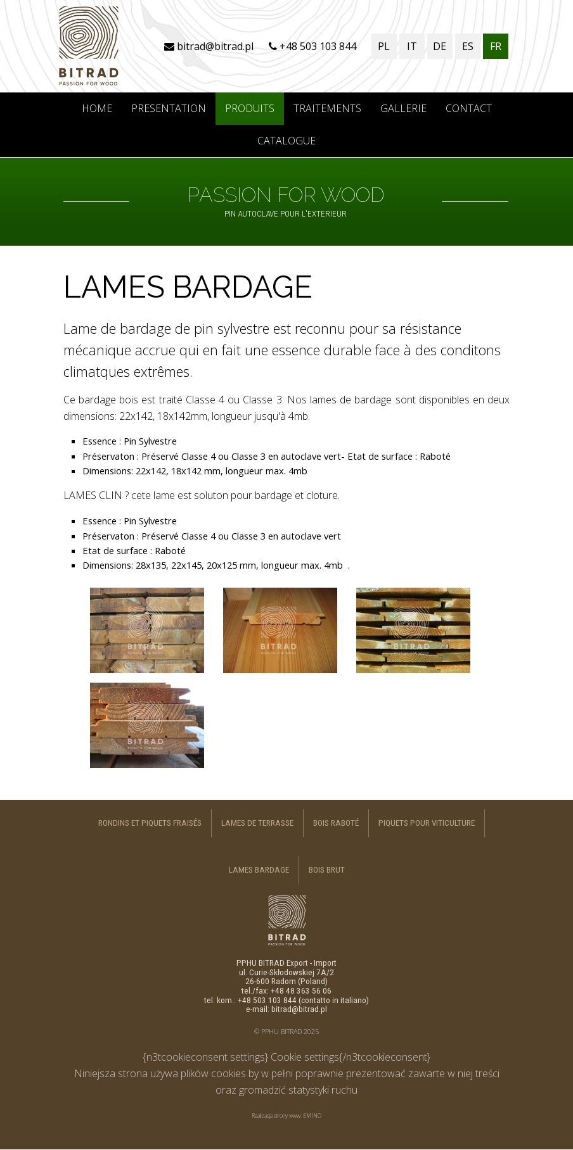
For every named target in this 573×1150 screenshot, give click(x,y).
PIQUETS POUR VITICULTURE (426, 823)
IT (412, 46)
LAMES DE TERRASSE (257, 823)
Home (97, 108)
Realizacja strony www (276, 1115)
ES (467, 46)
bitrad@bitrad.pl (209, 46)
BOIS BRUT (327, 870)
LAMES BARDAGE (259, 870)
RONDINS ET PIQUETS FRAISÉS (150, 823)
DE (439, 46)
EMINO (312, 1115)
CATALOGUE (286, 141)
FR (495, 46)
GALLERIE (403, 108)
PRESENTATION (168, 108)
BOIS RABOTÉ (336, 823)
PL (384, 46)
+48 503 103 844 (312, 46)
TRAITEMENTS (327, 108)
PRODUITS (249, 108)
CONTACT (469, 108)
